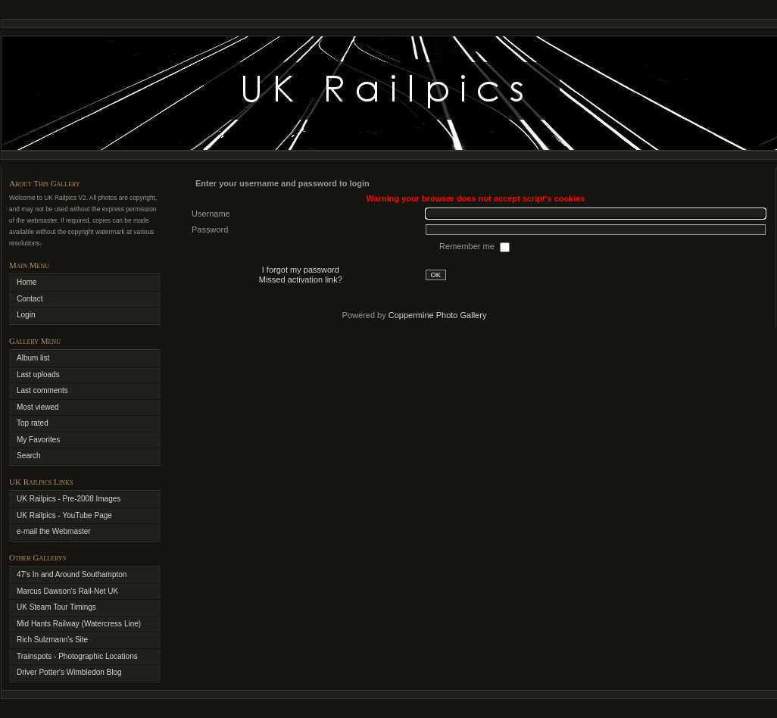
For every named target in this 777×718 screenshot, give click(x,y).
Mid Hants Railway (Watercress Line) (79, 624)
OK (436, 275)
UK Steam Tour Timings (56, 607)
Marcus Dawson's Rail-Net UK (67, 591)
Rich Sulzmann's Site (52, 639)
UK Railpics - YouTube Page (64, 515)
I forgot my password (300, 269)
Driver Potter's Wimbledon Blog (69, 672)
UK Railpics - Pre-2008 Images (68, 499)
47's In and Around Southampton (71, 574)
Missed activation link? (300, 279)
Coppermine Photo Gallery (437, 315)
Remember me (468, 246)
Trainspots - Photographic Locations (77, 656)
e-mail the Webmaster (54, 531)
